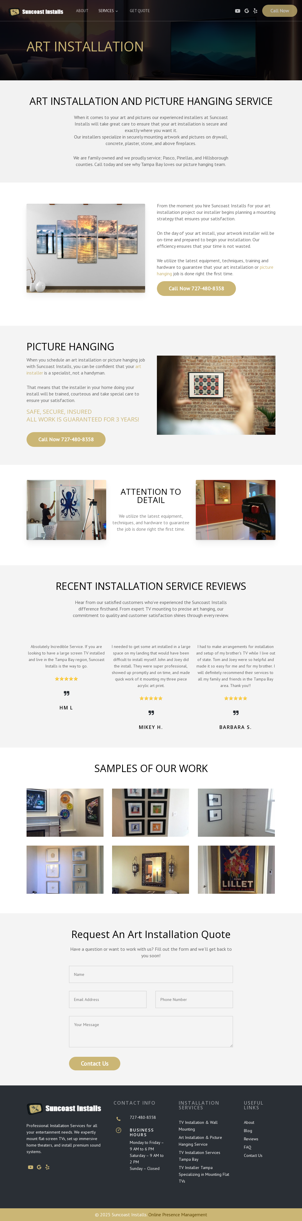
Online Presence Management (177, 1214)
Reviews (251, 1139)
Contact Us (253, 1155)
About (249, 1122)
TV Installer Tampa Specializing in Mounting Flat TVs (204, 1174)
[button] (196, 288)
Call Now (279, 12)
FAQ (247, 1147)
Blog (248, 1130)
